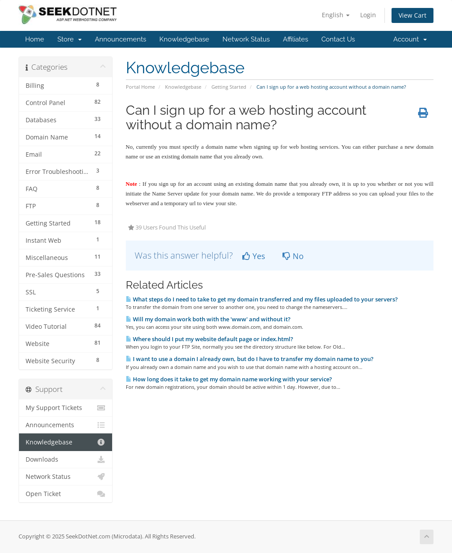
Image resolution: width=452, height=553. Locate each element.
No (293, 256)
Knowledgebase (184, 39)
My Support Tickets (65, 408)
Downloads (65, 459)
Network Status (246, 39)
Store (69, 39)
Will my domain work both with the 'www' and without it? (208, 319)
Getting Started (228, 86)
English (336, 15)
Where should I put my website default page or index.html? (209, 339)
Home (34, 39)
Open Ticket (65, 494)
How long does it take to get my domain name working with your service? (229, 379)
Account (410, 39)
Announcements (120, 39)
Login (368, 15)
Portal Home (140, 86)
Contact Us (338, 39)
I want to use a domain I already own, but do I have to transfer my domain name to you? (249, 359)
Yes (253, 256)
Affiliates (295, 39)
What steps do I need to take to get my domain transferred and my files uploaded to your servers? (262, 299)
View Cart (412, 15)
